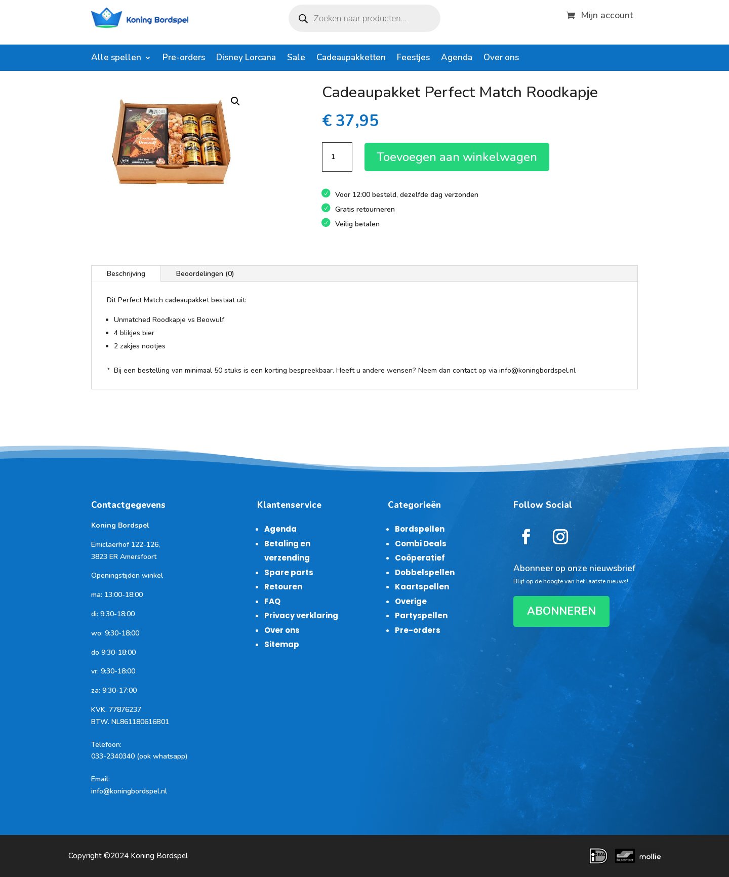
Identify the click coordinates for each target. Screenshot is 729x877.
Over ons (501, 58)
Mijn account (607, 14)
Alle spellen (116, 58)
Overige (411, 601)
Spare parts (288, 572)
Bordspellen (419, 529)
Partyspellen (421, 615)
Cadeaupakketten (351, 58)
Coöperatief (420, 557)
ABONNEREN (561, 611)
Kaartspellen (422, 586)
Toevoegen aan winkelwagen (457, 157)
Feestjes (413, 58)
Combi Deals (421, 543)
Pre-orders (184, 58)
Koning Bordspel (159, 856)
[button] (235, 101)
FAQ (272, 601)
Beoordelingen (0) (205, 273)
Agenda (456, 58)
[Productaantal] (337, 157)
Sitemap (281, 644)
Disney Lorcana (246, 58)
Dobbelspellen (425, 572)
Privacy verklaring (301, 615)
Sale (296, 58)
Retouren (283, 586)
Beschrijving (126, 273)
